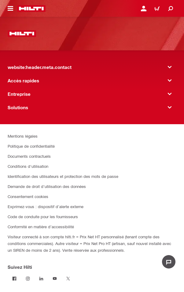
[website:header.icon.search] (170, 8)
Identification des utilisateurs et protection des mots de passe (63, 176)
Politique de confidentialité (31, 146)
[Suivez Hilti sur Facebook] (14, 278)
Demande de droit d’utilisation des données (47, 186)
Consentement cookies (28, 196)
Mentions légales (23, 136)
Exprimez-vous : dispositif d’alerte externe (45, 206)
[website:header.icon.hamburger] (10, 8)
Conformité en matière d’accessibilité (41, 226)
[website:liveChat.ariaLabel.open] (168, 262)
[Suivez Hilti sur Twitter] (68, 278)
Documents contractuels (29, 156)
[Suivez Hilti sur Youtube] (54, 278)
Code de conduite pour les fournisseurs (43, 216)
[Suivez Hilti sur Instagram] (28, 278)
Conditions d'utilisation (28, 166)
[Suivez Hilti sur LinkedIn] (41, 278)
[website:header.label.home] (31, 8)
